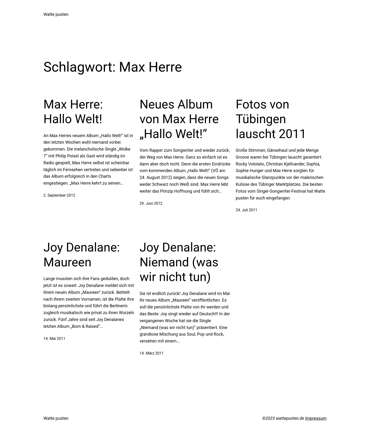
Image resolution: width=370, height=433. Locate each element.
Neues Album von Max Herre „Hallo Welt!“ (179, 119)
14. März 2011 (152, 353)
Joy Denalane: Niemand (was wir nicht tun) (179, 262)
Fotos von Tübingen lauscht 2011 (271, 119)
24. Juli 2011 (246, 210)
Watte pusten (55, 14)
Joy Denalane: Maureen (81, 254)
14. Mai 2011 (54, 338)
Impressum (316, 418)
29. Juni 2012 (151, 203)
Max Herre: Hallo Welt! (73, 111)
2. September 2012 (59, 195)
